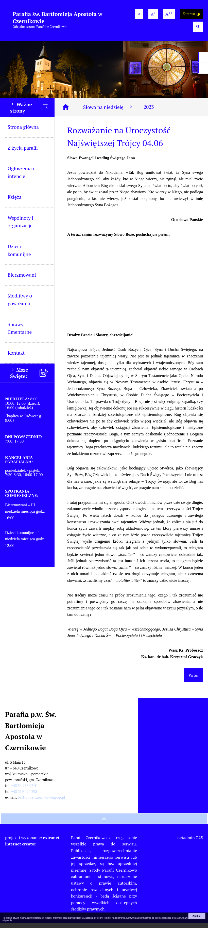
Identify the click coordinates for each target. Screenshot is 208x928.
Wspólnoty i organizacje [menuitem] (20, 227)
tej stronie (120, 918)
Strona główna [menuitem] (23, 132)
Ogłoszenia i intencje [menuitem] (21, 177)
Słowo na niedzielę (108, 112)
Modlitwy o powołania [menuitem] (20, 305)
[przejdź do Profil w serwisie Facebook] (203, 57)
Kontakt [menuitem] (16, 358)
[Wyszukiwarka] (198, 27)
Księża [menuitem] (15, 202)
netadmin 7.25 (190, 843)
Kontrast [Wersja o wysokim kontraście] (191, 14)
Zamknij (197, 916)
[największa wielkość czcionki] (169, 14)
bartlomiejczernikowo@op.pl (41, 802)
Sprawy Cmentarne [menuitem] (20, 333)
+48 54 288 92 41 (24, 791)
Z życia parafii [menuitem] (23, 153)
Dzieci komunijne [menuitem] (19, 255)
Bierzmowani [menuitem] (22, 280)
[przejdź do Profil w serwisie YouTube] (203, 68)
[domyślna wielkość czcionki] (139, 14)
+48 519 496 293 (24, 796)
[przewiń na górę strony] (104, 824)
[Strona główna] (66, 112)
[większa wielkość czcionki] (153, 14)
